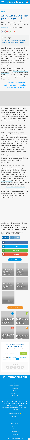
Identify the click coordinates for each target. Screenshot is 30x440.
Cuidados (4, 229)
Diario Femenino (15, 419)
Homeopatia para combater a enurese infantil (7, 286)
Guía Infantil (14, 416)
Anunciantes (14, 393)
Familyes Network (14, 413)
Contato (14, 390)
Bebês (3, 12)
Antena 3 (14, 426)
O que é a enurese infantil (7, 301)
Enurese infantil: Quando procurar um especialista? (8, 272)
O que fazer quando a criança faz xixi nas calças (21, 286)
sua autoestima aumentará (15, 187)
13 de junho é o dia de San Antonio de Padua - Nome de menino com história (8, 321)
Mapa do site (15, 395)
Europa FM (15, 434)
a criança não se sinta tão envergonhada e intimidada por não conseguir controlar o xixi (14, 177)
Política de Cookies (11, 359)
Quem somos (14, 381)
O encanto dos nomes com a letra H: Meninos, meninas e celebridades (22, 321)
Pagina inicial (5, 237)
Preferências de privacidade (15, 357)
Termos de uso (14, 388)
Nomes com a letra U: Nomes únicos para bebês (22, 337)
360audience (19, 438)
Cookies (14, 383)
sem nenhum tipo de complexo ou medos (12, 196)
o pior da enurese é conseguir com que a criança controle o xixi (14, 50)
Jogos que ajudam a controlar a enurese (20, 272)
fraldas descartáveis (17, 135)
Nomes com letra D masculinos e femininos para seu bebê (8, 336)
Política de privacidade (14, 385)
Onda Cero (14, 431)
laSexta (14, 429)
